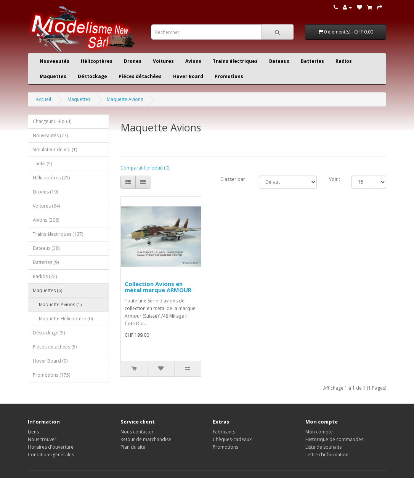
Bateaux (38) (46, 248)
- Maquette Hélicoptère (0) (63, 318)
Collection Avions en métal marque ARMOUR (158, 287)
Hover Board (188, 76)
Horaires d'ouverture (51, 447)
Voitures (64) (46, 206)
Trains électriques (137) (58, 234)
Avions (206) (46, 220)
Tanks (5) (42, 163)
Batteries (312, 61)
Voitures (163, 61)
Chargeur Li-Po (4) (52, 121)
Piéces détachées (140, 76)
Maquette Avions (125, 99)
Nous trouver (42, 439)
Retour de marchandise (145, 439)
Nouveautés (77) (50, 135)
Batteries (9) (46, 262)
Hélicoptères (96, 61)
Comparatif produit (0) (144, 168)
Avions (193, 61)
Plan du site (132, 447)
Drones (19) (45, 192)
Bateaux (279, 61)
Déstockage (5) (49, 332)
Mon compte (319, 431)
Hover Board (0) (50, 361)
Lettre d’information (326, 454)
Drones (132, 61)
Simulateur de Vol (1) (55, 149)
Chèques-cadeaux (232, 439)
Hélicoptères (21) (51, 177)
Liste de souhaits (323, 447)
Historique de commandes (334, 439)
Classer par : (233, 179)
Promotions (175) (51, 375)
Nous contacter (137, 431)
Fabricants (224, 431)
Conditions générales (51, 454)
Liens (33, 431)
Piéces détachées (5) (55, 347)
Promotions (229, 76)
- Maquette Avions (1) (57, 304)
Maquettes (53, 76)
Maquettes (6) (47, 290)
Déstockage (92, 76)
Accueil (43, 99)
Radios (343, 61)
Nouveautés (54, 61)
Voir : (334, 179)
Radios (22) (45, 276)
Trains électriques (235, 61)
